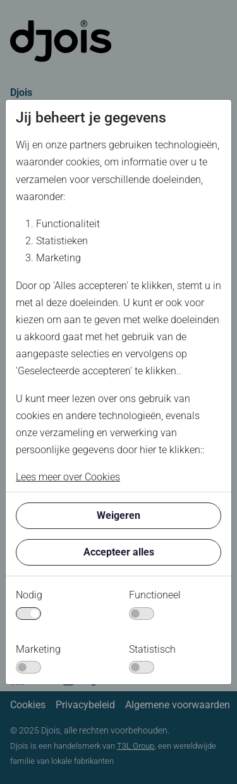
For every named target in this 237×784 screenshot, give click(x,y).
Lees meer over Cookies (68, 477)
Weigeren (118, 515)
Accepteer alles (118, 552)
